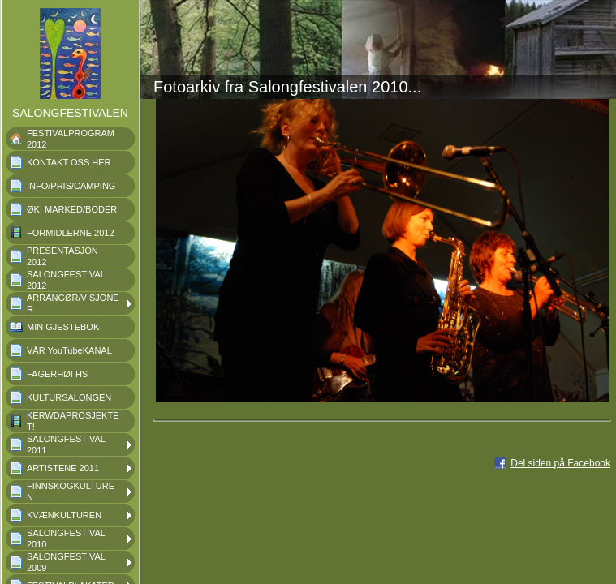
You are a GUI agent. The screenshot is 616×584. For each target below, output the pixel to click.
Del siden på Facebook (560, 463)
